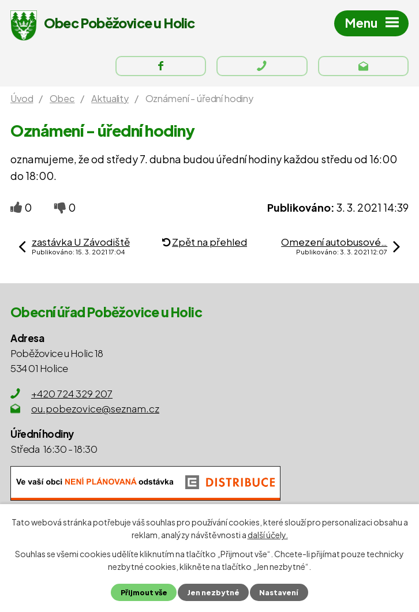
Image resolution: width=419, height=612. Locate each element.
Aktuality (110, 98)
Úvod (21, 98)
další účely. (268, 535)
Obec (62, 98)
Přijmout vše (144, 592)
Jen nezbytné (213, 592)
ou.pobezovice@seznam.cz (95, 408)
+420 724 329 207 (72, 393)
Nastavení (278, 592)
